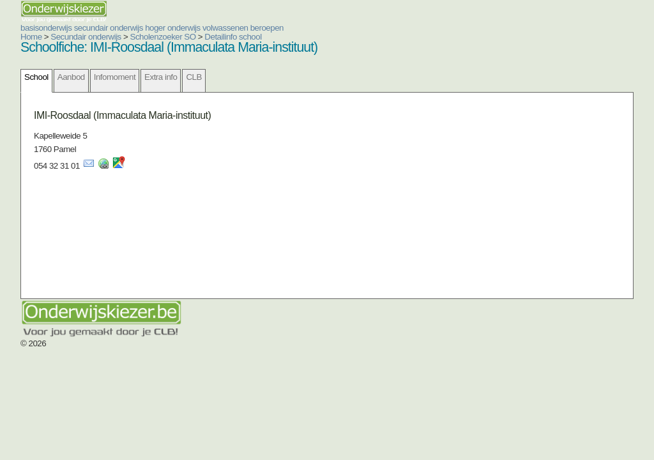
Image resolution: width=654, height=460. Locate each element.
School (36, 77)
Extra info (160, 77)
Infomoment (114, 77)
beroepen (267, 28)
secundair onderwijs (108, 28)
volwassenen (225, 28)
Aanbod (71, 77)
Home (31, 37)
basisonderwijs (46, 28)
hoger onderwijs (173, 28)
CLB (193, 77)
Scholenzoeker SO (163, 37)
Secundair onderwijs (85, 37)
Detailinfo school (232, 37)
